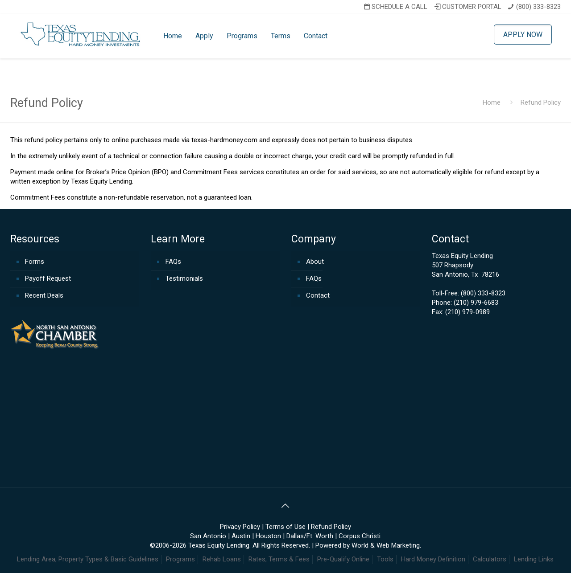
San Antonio (208, 536)
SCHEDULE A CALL (394, 7)
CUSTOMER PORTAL (467, 7)
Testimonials (184, 278)
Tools (385, 559)
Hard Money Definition (433, 559)
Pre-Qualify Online (343, 559)
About (315, 262)
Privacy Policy (240, 527)
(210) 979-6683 (476, 303)
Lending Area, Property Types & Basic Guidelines (87, 559)
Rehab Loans (222, 559)
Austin (241, 536)
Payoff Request (48, 278)
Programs (180, 559)
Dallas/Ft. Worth (309, 536)
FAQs (173, 262)
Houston (268, 536)
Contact (318, 295)
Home (492, 102)
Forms (34, 262)
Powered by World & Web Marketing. (368, 545)
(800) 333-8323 (538, 7)
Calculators (489, 559)
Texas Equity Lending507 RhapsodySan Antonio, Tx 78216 (465, 265)
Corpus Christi (360, 536)
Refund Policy (331, 527)
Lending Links (534, 559)
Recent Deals (44, 295)
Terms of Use (285, 527)
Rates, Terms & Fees (279, 559)
